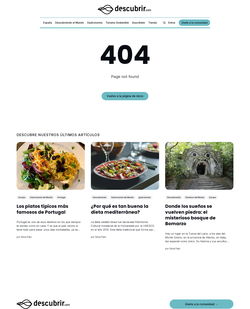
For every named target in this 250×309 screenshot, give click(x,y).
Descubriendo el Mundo (69, 22)
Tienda (152, 22)
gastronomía (145, 197)
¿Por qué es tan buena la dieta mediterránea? (119, 209)
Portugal (61, 197)
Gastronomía (94, 22)
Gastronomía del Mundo (41, 197)
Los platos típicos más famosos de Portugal (42, 209)
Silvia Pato (26, 237)
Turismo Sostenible (117, 22)
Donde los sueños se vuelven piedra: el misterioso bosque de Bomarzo (190, 215)
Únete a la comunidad (194, 22)
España (47, 22)
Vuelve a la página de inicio (125, 96)
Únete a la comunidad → (201, 304)
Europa (21, 197)
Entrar (171, 22)
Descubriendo (99, 197)
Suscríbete (138, 22)
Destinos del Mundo (194, 197)
